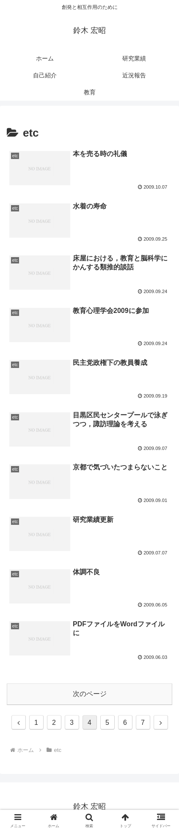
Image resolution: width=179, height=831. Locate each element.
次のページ (90, 693)
